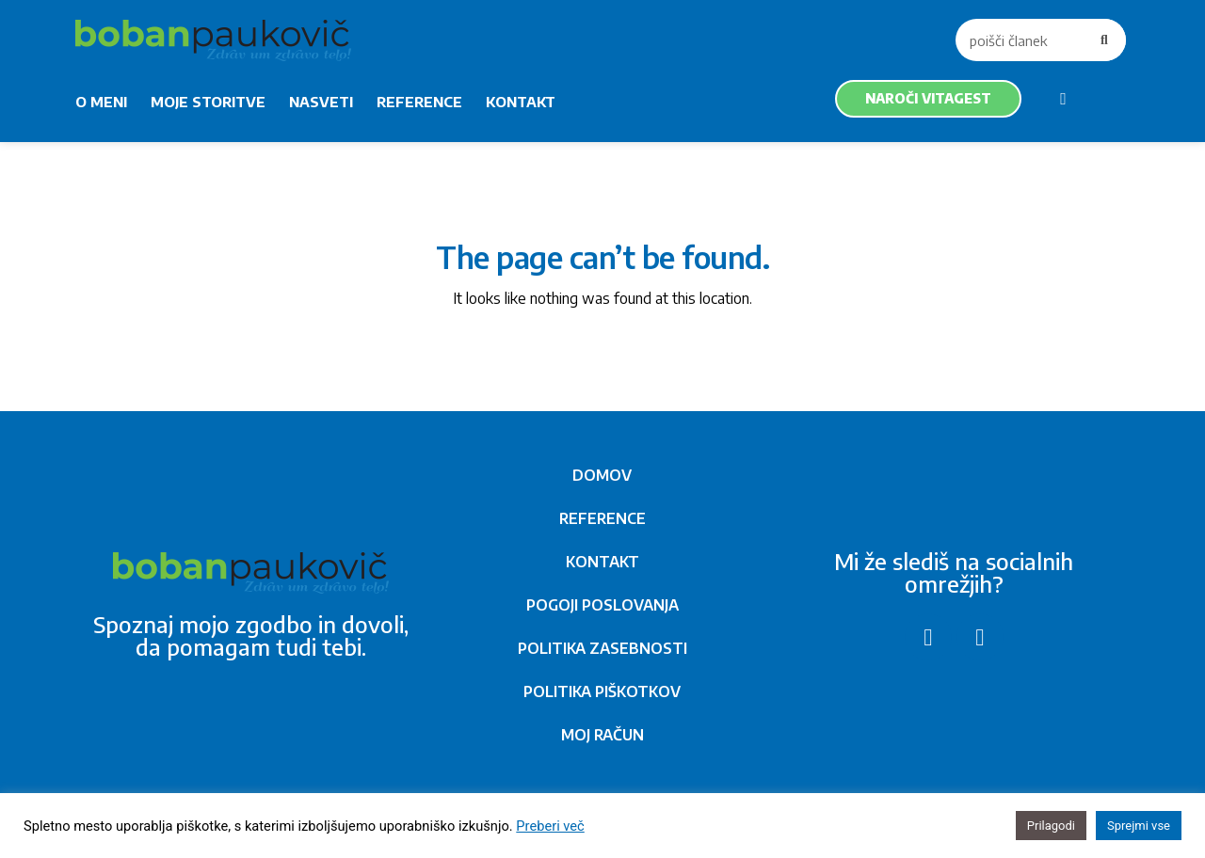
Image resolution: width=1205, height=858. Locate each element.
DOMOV (602, 475)
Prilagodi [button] (1051, 825)
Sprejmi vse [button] (1138, 825)
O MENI (101, 101)
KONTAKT (520, 101)
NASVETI (321, 101)
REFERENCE (419, 101)
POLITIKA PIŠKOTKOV (602, 691)
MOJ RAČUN (602, 734)
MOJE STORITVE (208, 101)
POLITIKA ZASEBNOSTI (602, 648)
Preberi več (550, 826)
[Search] (1105, 40)
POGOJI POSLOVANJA (602, 605)
